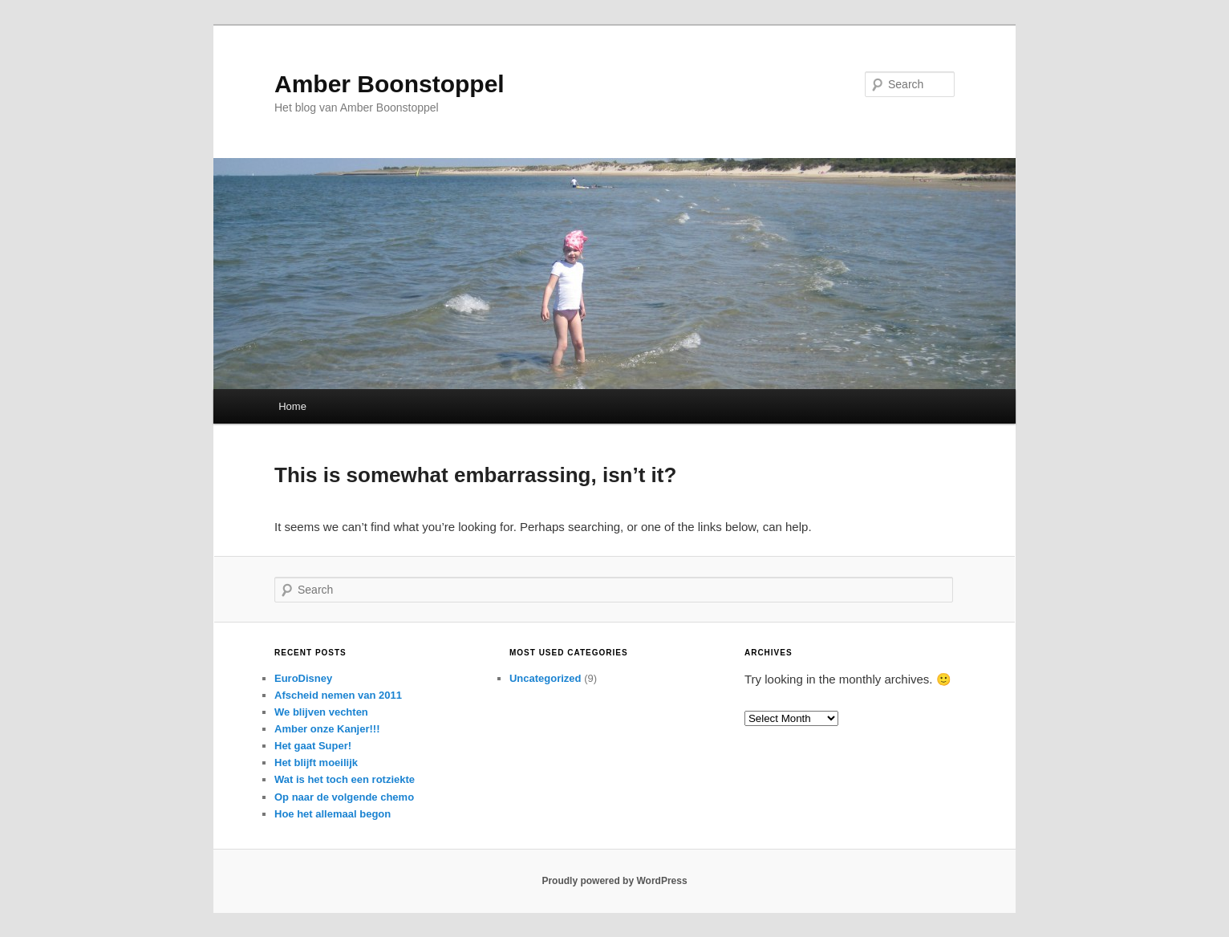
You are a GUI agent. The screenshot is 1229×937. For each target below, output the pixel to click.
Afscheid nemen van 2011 (338, 695)
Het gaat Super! (312, 746)
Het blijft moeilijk (316, 762)
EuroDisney (303, 678)
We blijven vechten (321, 712)
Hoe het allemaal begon (332, 814)
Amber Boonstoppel (389, 84)
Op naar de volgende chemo (344, 797)
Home (292, 406)
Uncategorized (545, 678)
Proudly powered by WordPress (614, 880)
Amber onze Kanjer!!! (326, 729)
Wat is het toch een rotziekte (344, 779)
